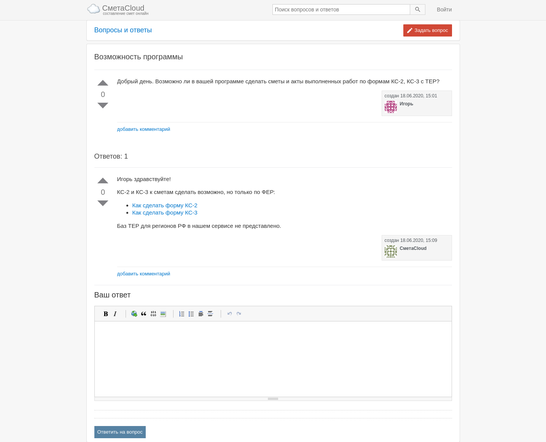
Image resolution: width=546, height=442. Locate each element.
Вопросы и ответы (123, 30)
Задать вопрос (431, 30)
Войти (444, 9)
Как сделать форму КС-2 (164, 205)
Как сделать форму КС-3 (164, 212)
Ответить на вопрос (120, 432)
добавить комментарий (143, 129)
